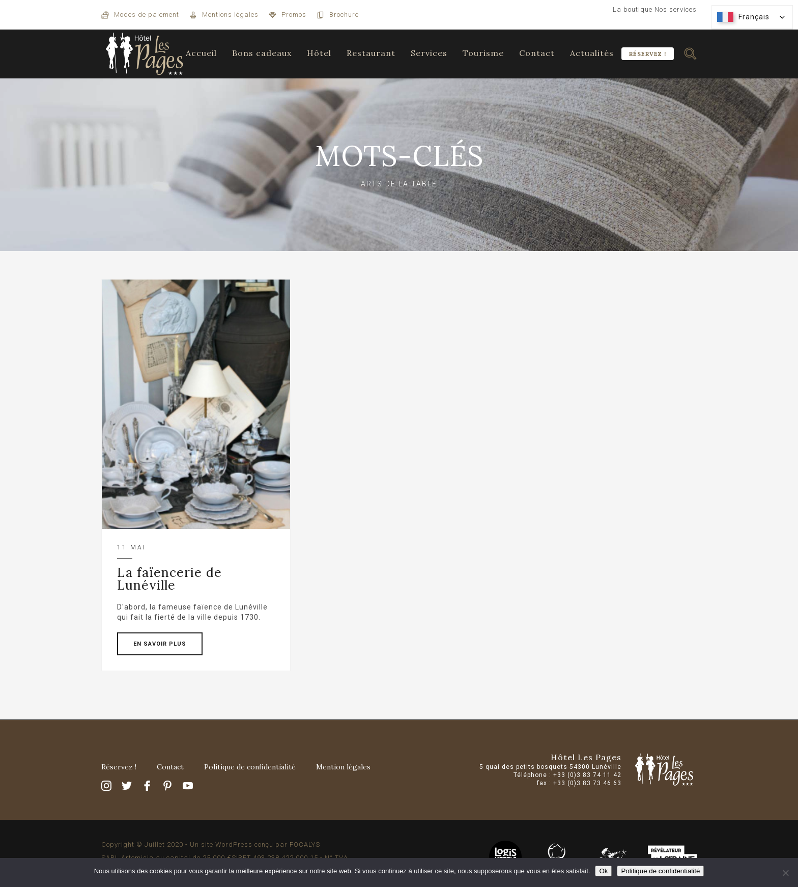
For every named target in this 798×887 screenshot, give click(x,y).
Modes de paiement (146, 14)
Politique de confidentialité (250, 766)
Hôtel (319, 53)
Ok (603, 871)
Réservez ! (647, 54)
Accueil (201, 53)
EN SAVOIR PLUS (159, 644)
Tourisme (483, 53)
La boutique (632, 9)
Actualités (592, 53)
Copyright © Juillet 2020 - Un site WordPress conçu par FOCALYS (210, 844)
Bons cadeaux (262, 53)
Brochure (344, 14)
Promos (293, 14)
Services (429, 53)
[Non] (785, 873)
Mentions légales (230, 14)
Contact (537, 53)
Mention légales (343, 766)
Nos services (675, 9)
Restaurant (371, 53)
